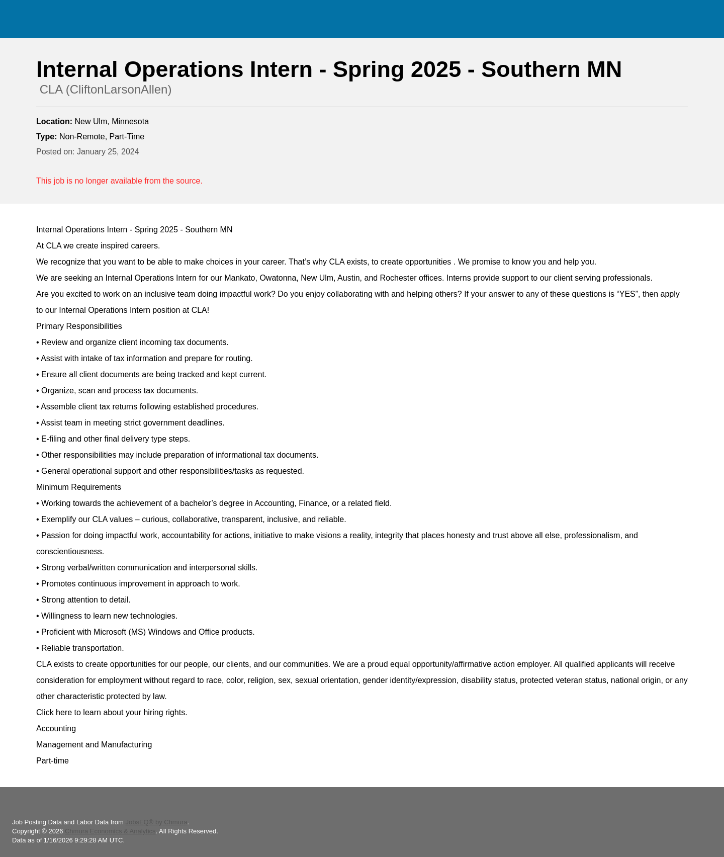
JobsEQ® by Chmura (156, 822)
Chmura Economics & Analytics (110, 831)
